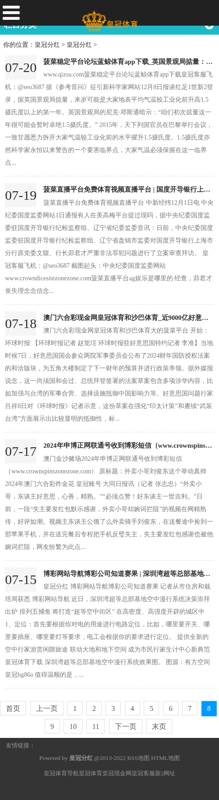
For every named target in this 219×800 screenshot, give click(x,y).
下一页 (126, 726)
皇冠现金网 (117, 773)
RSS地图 (138, 758)
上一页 (47, 708)
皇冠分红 (47, 44)
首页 (13, 708)
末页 (159, 726)
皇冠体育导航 (61, 773)
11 (95, 726)
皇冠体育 (90, 773)
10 (73, 726)
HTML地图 (165, 758)
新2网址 (165, 773)
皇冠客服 (143, 773)
